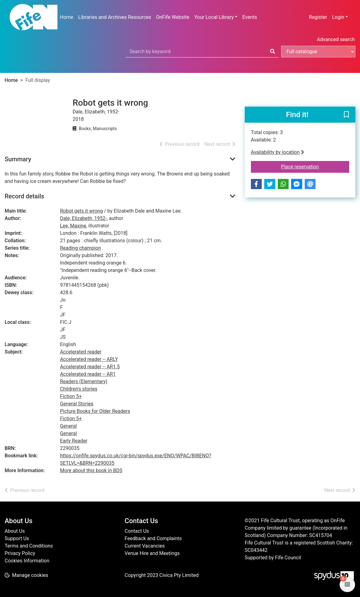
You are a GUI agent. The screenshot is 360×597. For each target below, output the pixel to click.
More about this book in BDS (91, 470)
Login (338, 17)
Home (66, 17)
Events (249, 17)
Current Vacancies (145, 546)
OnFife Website (172, 17)
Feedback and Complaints (153, 538)
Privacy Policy (20, 553)
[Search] (272, 51)
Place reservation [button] (315, 166)
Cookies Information (27, 561)
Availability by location (277, 152)
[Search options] (318, 51)
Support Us (17, 538)
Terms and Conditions (29, 546)
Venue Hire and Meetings (152, 553)
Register (318, 17)
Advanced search (336, 39)
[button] (346, 115)
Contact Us (137, 531)
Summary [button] (18, 159)
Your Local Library (214, 17)
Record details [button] (24, 196)
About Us (15, 531)
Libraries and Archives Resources (114, 17)
